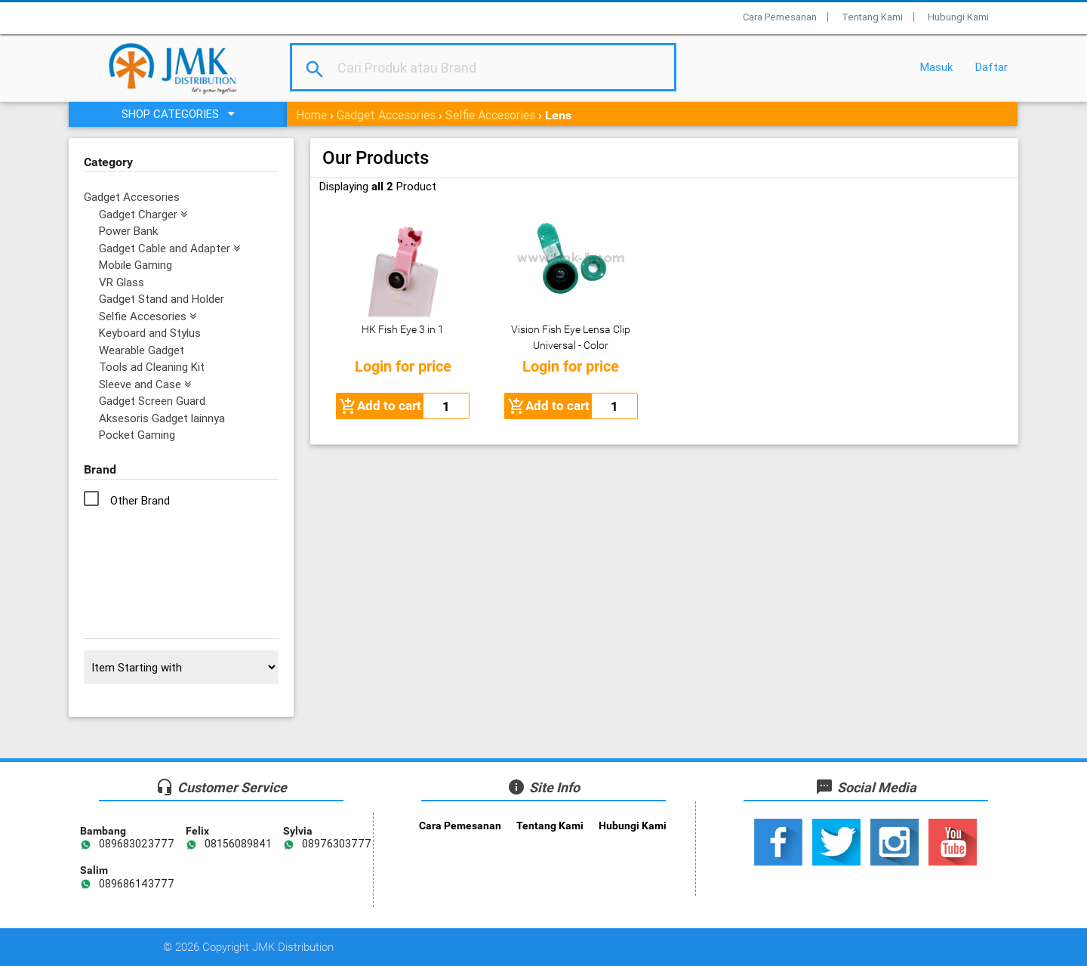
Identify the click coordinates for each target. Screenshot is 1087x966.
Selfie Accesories (490, 114)
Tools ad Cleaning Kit (152, 367)
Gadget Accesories (386, 114)
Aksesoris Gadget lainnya (162, 418)
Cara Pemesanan (780, 17)
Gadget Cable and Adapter (170, 248)
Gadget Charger (143, 214)
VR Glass (121, 282)
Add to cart (380, 406)
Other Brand (140, 500)
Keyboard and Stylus (150, 333)
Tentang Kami (872, 17)
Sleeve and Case (145, 384)
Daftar (991, 67)
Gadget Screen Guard (152, 400)
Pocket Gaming (137, 434)
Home (311, 114)
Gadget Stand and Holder (161, 299)
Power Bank (128, 231)
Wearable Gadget (141, 350)
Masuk (936, 67)
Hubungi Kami (958, 17)
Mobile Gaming (135, 265)
